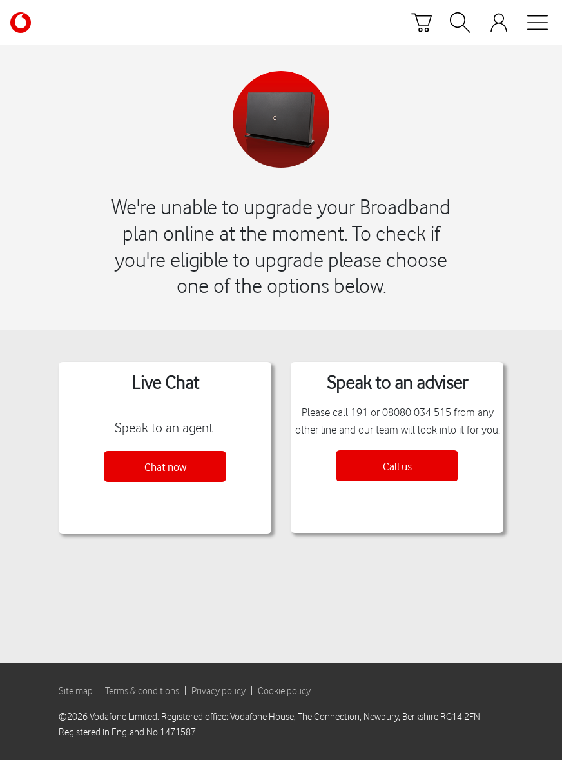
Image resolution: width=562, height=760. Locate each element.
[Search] (460, 23)
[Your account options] (499, 23)
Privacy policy (218, 690)
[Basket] (421, 23)
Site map (76, 690)
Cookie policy (284, 690)
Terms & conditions (142, 690)
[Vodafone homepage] (20, 22)
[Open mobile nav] (537, 23)
